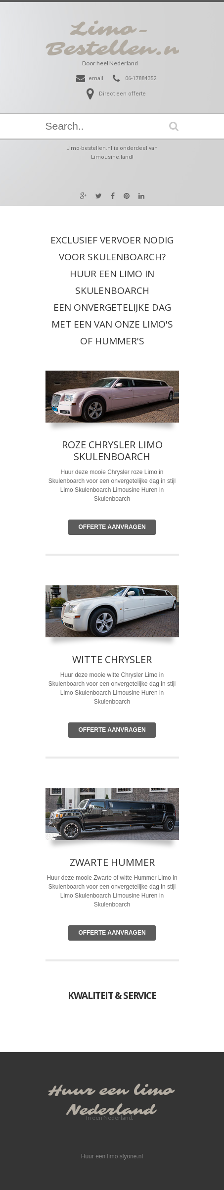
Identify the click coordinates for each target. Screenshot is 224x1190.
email (96, 78)
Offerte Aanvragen (111, 527)
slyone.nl (131, 1156)
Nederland (110, 1110)
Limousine (126, 692)
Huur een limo (111, 1090)
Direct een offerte (122, 94)
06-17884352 (140, 78)
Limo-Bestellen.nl (117, 39)
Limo (151, 674)
